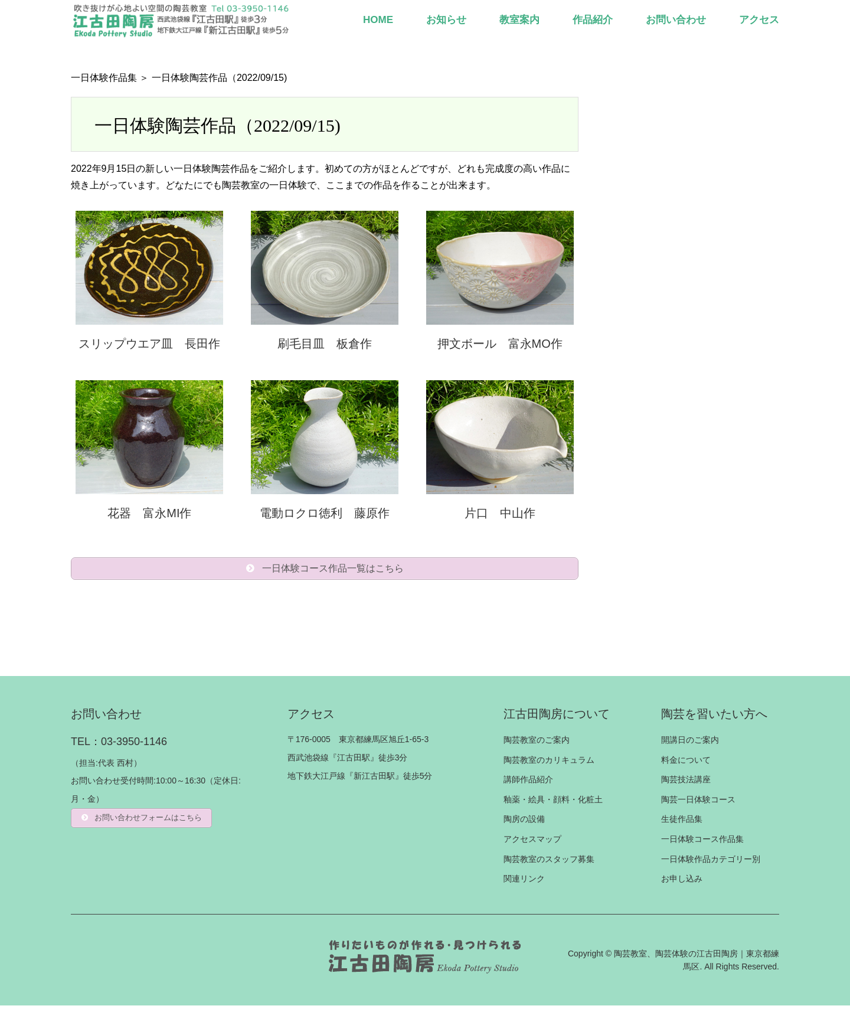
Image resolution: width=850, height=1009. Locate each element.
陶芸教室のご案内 (537, 743)
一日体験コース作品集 (702, 842)
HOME (378, 19)
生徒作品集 (681, 822)
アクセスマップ (532, 842)
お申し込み (681, 882)
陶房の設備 (524, 822)
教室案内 (519, 19)
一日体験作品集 (104, 78)
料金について (686, 763)
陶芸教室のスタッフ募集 (549, 862)
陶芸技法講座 (686, 783)
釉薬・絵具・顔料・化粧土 (553, 803)
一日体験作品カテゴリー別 (710, 862)
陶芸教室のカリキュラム (549, 763)
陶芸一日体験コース (698, 803)
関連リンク (524, 882)
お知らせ (446, 19)
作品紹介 (593, 19)
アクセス (759, 19)
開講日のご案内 (690, 743)
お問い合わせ (676, 19)
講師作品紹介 (528, 783)
